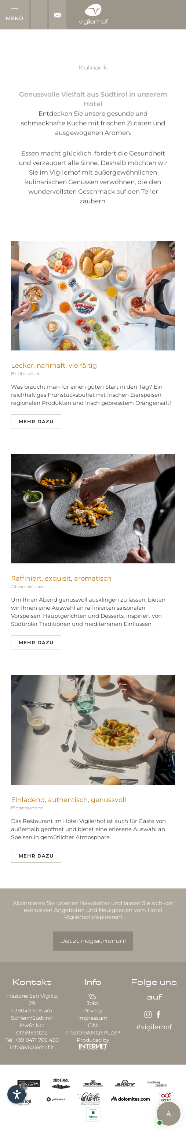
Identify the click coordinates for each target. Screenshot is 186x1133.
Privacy (92, 1010)
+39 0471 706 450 (37, 1040)
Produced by (93, 1043)
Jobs (93, 1003)
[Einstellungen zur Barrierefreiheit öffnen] (16, 1094)
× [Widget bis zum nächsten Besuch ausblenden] (23, 1086)
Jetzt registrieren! (93, 941)
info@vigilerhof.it (32, 1047)
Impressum (92, 1018)
